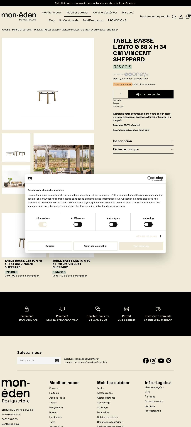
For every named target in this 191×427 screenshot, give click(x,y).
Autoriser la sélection (96, 246)
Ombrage (102, 407)
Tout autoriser (141, 246)
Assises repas (57, 397)
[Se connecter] (181, 16)
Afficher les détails (146, 236)
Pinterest (118, 106)
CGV (147, 392)
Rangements (56, 407)
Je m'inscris (57, 360)
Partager (117, 100)
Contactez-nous (11, 423)
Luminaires (55, 417)
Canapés (54, 388)
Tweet (116, 103)
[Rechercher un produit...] (174, 17)
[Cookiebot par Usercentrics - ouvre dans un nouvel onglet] (149, 178)
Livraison (150, 406)
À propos (150, 396)
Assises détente (106, 397)
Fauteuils (54, 393)
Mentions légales (154, 387)
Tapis (52, 422)
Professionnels (153, 410)
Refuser (50, 246)
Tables (53, 402)
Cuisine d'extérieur (107, 417)
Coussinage (103, 402)
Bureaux (54, 412)
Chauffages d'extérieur (109, 422)
